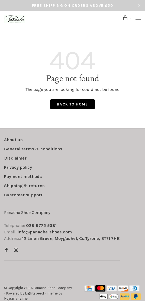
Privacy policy (18, 167)
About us (13, 139)
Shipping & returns (24, 185)
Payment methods (23, 176)
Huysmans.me (16, 298)
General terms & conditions (33, 148)
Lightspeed (34, 293)
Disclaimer (15, 158)
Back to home (72, 104)
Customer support (23, 194)
